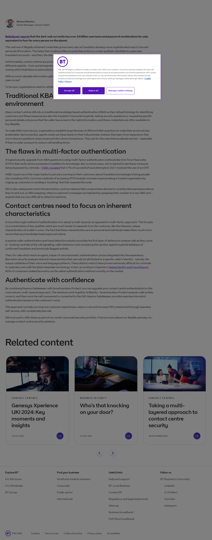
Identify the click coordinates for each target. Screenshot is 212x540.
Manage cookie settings (120, 90)
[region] (107, 76)
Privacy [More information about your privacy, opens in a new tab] (68, 81)
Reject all (94, 90)
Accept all (69, 90)
